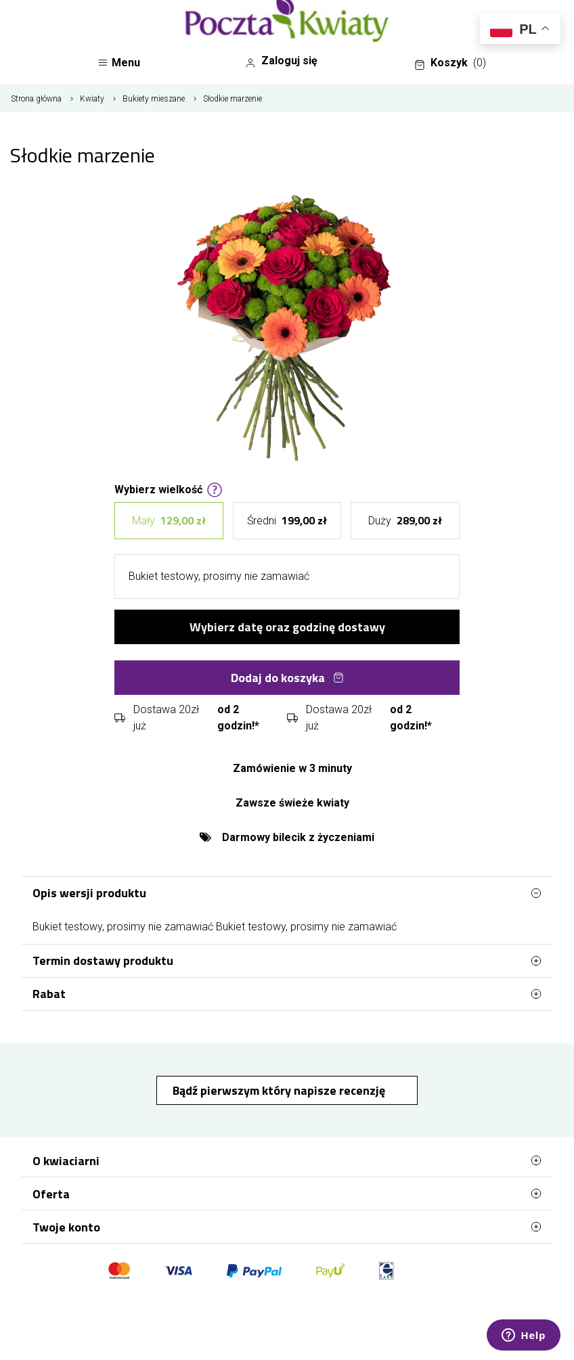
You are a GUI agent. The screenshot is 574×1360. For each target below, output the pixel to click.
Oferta (287, 1193)
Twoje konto (287, 1226)
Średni (287, 520)
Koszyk (450, 63)
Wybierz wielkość (168, 488)
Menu (118, 62)
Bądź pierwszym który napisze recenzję (280, 1090)
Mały (169, 520)
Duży (405, 520)
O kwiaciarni (287, 1160)
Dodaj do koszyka (287, 677)
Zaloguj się (281, 61)
